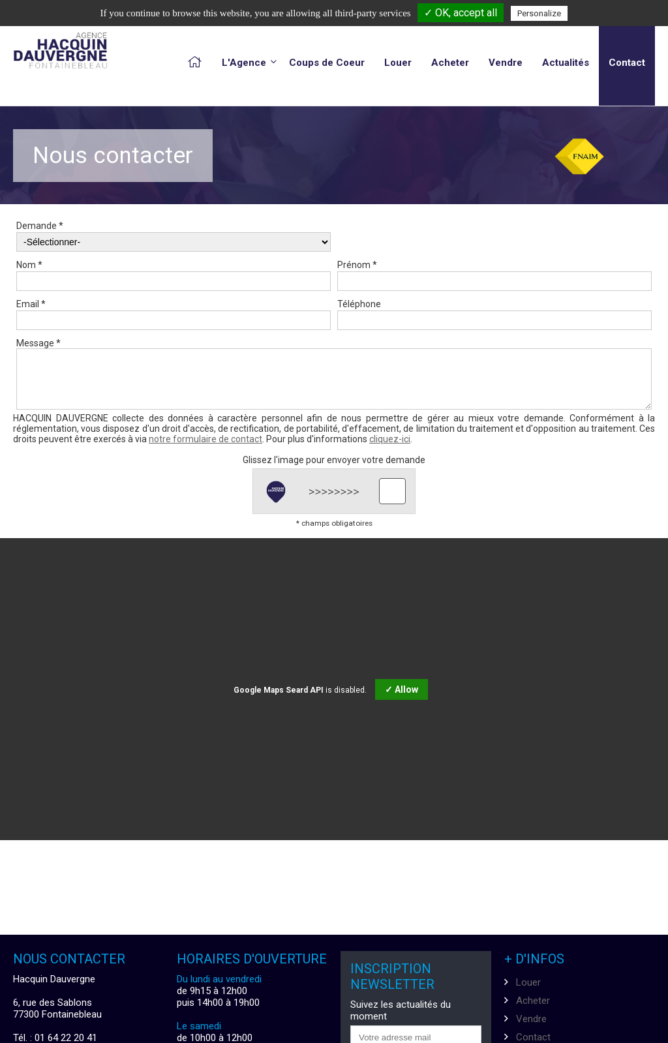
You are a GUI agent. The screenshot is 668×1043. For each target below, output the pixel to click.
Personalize (539, 13)
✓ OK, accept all (460, 13)
